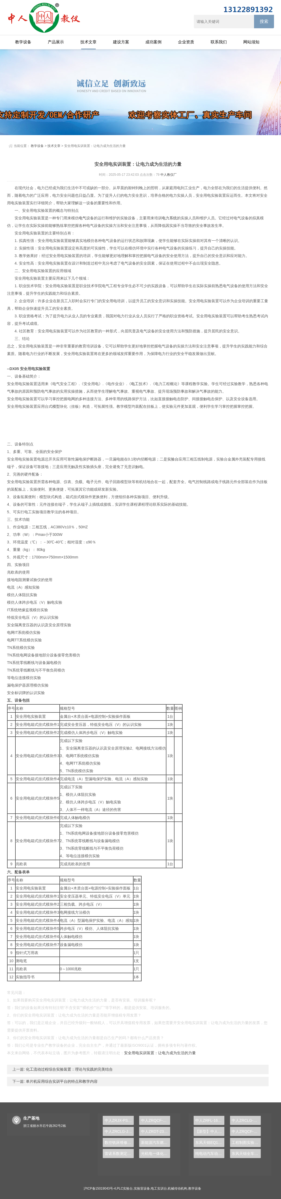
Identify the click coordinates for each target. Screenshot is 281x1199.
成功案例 (153, 42)
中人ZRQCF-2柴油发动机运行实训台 (155, 1120)
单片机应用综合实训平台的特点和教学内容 (61, 1081)
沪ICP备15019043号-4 (100, 1188)
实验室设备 (142, 1188)
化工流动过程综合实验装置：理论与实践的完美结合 (69, 1069)
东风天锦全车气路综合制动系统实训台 (246, 1153)
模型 (56, 406)
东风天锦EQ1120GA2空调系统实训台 (209, 1142)
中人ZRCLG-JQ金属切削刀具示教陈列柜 (119, 1131)
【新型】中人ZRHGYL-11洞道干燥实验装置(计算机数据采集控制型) (209, 1131)
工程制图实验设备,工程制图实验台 (246, 1142)
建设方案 (121, 42)
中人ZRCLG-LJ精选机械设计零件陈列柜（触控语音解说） (246, 1120)
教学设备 (23, 42)
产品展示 (56, 42)
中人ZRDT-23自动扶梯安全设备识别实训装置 (155, 1131)
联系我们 (219, 42)
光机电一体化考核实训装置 (155, 1153)
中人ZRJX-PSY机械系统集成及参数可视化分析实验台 (119, 1120)
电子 (90, 482)
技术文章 (88, 42)
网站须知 (251, 42)
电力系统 (169, 218)
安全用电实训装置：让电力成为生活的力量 (160, 1053)
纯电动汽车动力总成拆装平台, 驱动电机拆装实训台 (209, 1153)
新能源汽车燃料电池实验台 (155, 1142)
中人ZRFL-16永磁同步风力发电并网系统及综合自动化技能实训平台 (209, 1120)
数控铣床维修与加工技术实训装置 (119, 1142)
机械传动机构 (177, 1188)
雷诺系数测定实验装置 (119, 1153)
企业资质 (186, 42)
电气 (82, 218)
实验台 (173, 459)
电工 (135, 384)
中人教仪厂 (168, 175)
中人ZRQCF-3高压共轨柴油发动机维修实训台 (246, 1131)
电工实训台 (159, 1188)
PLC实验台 (125, 1188)
